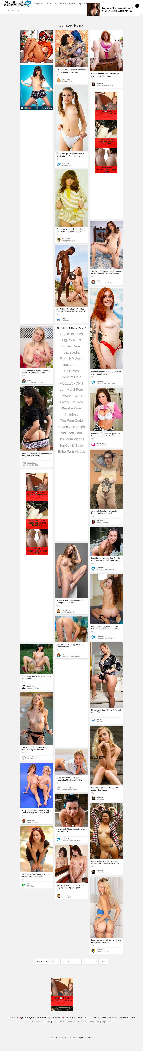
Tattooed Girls (67, 81)
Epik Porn (71, 371)
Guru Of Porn (71, 365)
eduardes (30, 686)
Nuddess (71, 414)
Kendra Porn (71, 408)
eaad (98, 281)
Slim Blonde (31, 759)
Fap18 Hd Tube (71, 445)
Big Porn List (71, 340)
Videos (63, 3)
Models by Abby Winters (36, 382)
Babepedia (71, 352)
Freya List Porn (71, 402)
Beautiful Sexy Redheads (106, 383)
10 (85, 961)
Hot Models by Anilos (105, 283)
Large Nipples (67, 897)
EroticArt (65, 163)
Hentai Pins (95, 1021)
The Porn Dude (71, 420)
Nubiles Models (102, 951)
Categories (39, 3)
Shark (64, 318)
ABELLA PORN (71, 383)
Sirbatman (66, 238)
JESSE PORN (71, 396)
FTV (28, 884)
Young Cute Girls (68, 241)
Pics (49, 3)
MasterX (100, 83)
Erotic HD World (72, 359)
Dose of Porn (71, 377)
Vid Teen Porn (71, 433)
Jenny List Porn (71, 389)
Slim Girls (100, 799)
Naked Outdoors (103, 873)
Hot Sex (100, 721)
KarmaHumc (32, 463)
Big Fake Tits (101, 445)
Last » (103, 961)
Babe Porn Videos (71, 451)
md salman (66, 610)
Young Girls (66, 165)
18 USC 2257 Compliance (63, 1021)
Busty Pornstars (33, 822)
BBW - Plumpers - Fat (105, 85)
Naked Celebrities (71, 427)
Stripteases (106, 1021)
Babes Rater (71, 346)
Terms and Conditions (41, 1021)
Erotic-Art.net (69, 1038)
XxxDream (66, 79)
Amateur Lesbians (34, 688)
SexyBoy (30, 820)
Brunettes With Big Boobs (106, 638)
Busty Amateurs (103, 522)
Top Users (82, 3)
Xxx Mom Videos (71, 439)
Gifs (55, 3)
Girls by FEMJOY (68, 612)
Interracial (65, 321)
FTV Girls (30, 886)
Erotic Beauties (71, 334)
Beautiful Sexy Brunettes (106, 570)
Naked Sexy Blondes (69, 789)
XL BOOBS (101, 443)
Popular (72, 3)
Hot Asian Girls (33, 465)
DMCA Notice (82, 1021)
